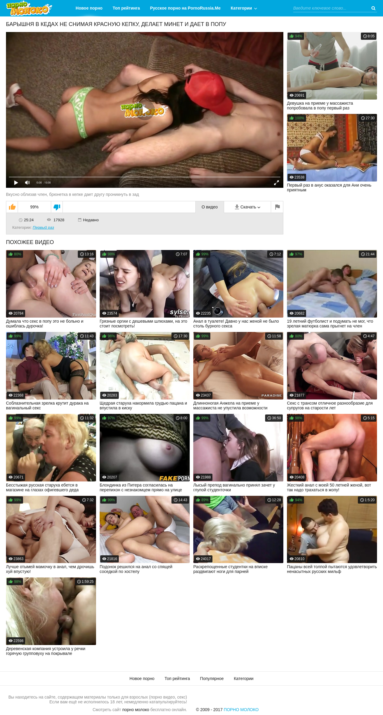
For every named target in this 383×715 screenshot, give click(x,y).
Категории (241, 8)
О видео (210, 207)
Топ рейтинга (126, 8)
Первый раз (43, 227)
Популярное (212, 678)
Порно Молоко (241, 709)
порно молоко (135, 709)
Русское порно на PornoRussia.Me (185, 8)
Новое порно (89, 8)
